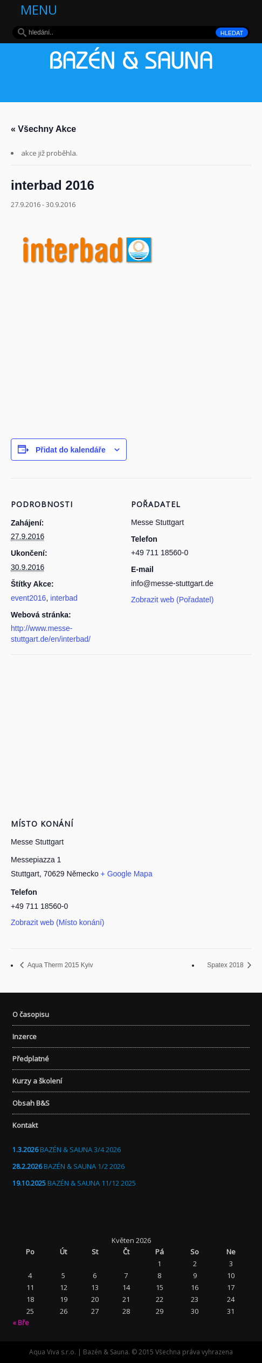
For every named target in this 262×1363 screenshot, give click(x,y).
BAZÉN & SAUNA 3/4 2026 (80, 1149)
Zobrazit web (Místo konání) (58, 922)
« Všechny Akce (43, 129)
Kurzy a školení (37, 1081)
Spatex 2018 (226, 965)
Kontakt (25, 1125)
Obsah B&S (31, 1103)
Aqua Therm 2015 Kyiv (59, 965)
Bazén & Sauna (131, 63)
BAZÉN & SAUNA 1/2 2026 (84, 1166)
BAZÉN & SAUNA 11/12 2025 (91, 1183)
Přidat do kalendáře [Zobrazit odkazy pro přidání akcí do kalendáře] (71, 450)
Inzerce (24, 1036)
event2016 (28, 598)
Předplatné (30, 1058)
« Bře (20, 1322)
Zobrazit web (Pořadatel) (172, 599)
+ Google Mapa (127, 873)
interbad (64, 598)
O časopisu (30, 1014)
